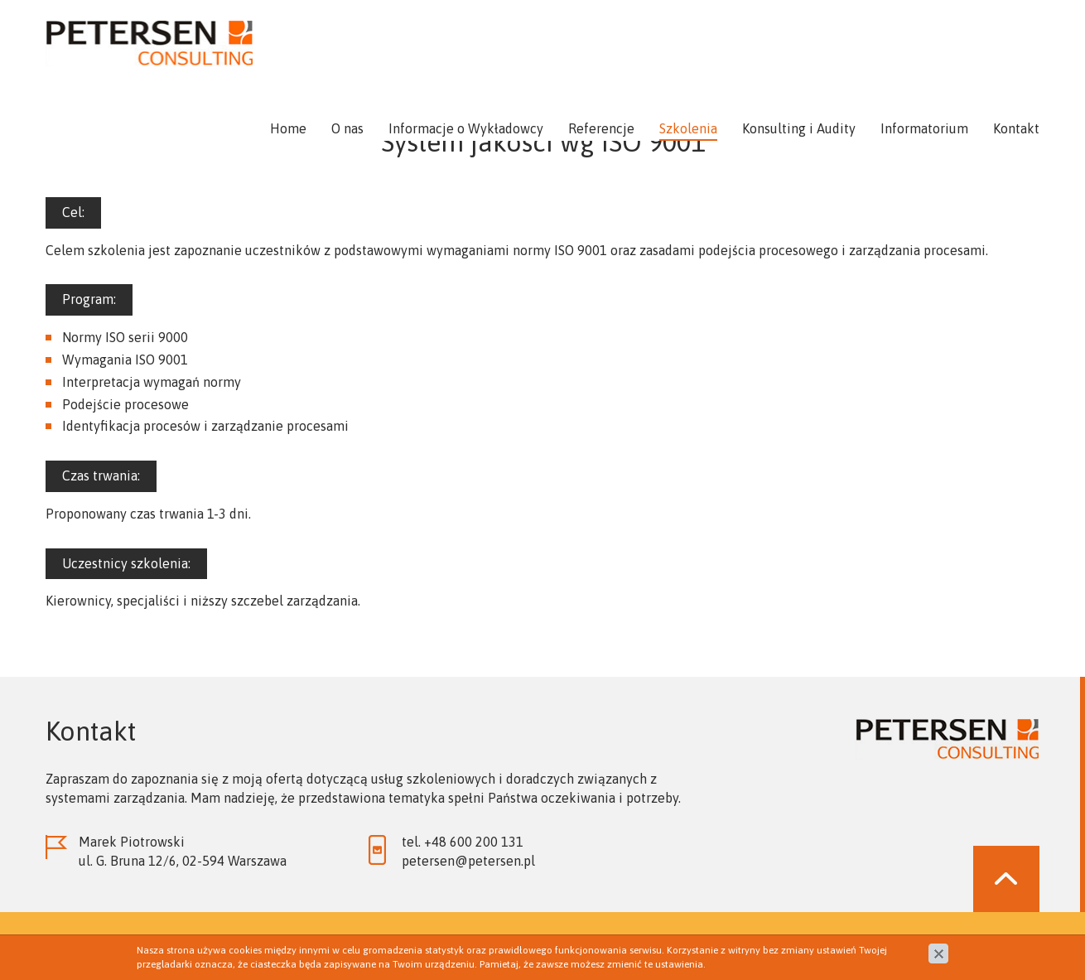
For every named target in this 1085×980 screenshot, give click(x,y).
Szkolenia (688, 128)
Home (288, 128)
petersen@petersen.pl (468, 860)
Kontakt (1016, 128)
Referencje (601, 128)
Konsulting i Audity (799, 128)
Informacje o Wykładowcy (465, 128)
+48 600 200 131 (473, 841)
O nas (347, 128)
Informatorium (924, 128)
